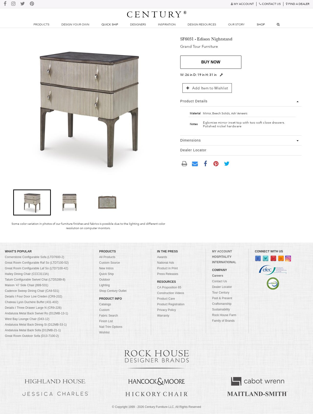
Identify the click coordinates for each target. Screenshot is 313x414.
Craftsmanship (221, 304)
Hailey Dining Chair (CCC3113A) (27, 274)
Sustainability (221, 309)
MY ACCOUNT (222, 251)
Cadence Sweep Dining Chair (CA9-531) (32, 291)
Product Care (166, 298)
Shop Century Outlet (113, 291)
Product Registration (171, 304)
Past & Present (222, 298)
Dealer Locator (222, 287)
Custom (104, 310)
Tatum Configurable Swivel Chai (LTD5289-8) (35, 279)
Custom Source (109, 262)
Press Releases (167, 274)
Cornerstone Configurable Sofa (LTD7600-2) (34, 257)
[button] (32, 202)
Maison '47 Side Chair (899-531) (26, 285)
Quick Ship (109, 24)
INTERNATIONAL (224, 262)
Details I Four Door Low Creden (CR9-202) (33, 296)
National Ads (165, 262)
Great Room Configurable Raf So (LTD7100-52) (37, 262)
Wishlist (104, 332)
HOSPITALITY (222, 257)
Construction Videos (170, 293)
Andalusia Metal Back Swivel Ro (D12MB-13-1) (36, 313)
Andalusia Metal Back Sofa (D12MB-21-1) (33, 330)
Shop (261, 24)
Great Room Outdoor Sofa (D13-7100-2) (32, 336)
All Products (107, 257)
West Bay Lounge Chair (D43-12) (27, 319)
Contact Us (219, 281)
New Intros (106, 268)
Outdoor (104, 279)
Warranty (163, 315)
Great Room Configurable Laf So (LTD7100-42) (36, 268)
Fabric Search (108, 315)
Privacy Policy (166, 310)
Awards (162, 257)
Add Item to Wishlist (207, 88)
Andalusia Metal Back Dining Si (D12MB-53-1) (36, 324)
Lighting (104, 285)
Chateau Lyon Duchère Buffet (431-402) (31, 302)
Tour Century (220, 292)
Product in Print (167, 268)
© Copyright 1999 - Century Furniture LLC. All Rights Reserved (156, 407)
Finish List (106, 321)
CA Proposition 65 (169, 287)
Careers (217, 275)
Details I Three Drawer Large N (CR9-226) (33, 307)
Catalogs (105, 304)
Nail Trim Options (111, 327)
